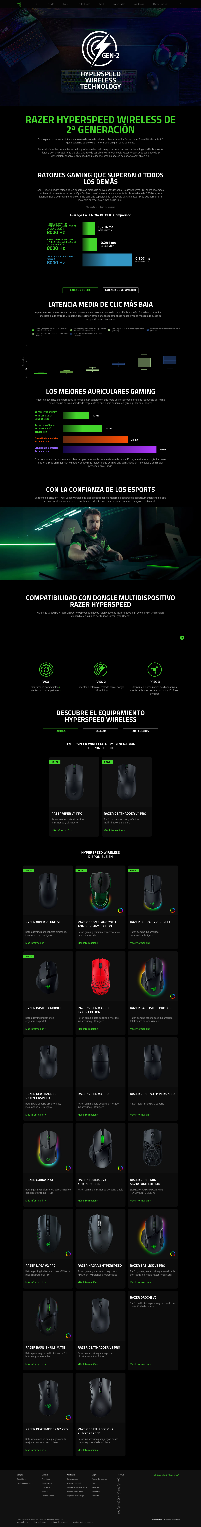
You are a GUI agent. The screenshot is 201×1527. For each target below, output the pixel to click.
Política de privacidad (60, 1522)
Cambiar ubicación (172, 1520)
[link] (19, 4)
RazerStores (21, 1479)
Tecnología (46, 1479)
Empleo (94, 1483)
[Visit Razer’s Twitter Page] (119, 1494)
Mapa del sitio (22, 1522)
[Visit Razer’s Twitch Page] (119, 1507)
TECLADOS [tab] (100, 731)
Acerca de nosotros (99, 1479)
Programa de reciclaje (75, 1496)
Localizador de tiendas (25, 1483)
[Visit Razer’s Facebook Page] (119, 1480)
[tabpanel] (100, 313)
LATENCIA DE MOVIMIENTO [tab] (120, 290)
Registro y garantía (74, 1483)
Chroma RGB (47, 1483)
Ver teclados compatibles (45, 690)
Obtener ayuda (72, 1479)
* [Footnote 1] (122, 199)
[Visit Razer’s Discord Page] (119, 1512)
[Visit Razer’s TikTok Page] (119, 1503)
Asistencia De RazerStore (77, 1487)
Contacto (95, 1496)
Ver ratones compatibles (45, 687)
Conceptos (46, 1487)
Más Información (62, 830)
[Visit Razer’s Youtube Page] (119, 1498)
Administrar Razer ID (75, 1492)
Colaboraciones (48, 1496)
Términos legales (39, 1522)
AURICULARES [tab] (140, 731)
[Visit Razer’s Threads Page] (119, 1489)
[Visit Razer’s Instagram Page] (119, 1484)
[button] (181, 4)
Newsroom (96, 1487)
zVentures (96, 1492)
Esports (45, 1492)
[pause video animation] (182, 637)
